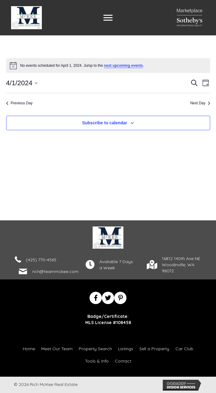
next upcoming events (123, 65)
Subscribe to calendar (104, 122)
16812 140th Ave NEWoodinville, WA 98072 (181, 265)
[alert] (108, 65)
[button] (96, 298)
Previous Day (19, 103)
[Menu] (108, 18)
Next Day (200, 103)
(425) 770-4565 (41, 260)
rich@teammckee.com (55, 271)
